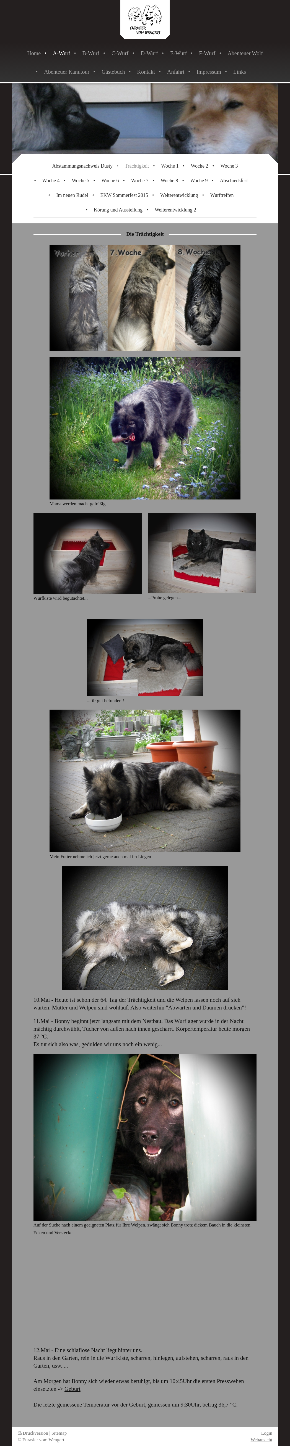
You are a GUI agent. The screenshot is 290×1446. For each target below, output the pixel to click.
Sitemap (59, 1433)
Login (266, 1433)
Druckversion (33, 1433)
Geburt (72, 1389)
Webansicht (261, 1439)
